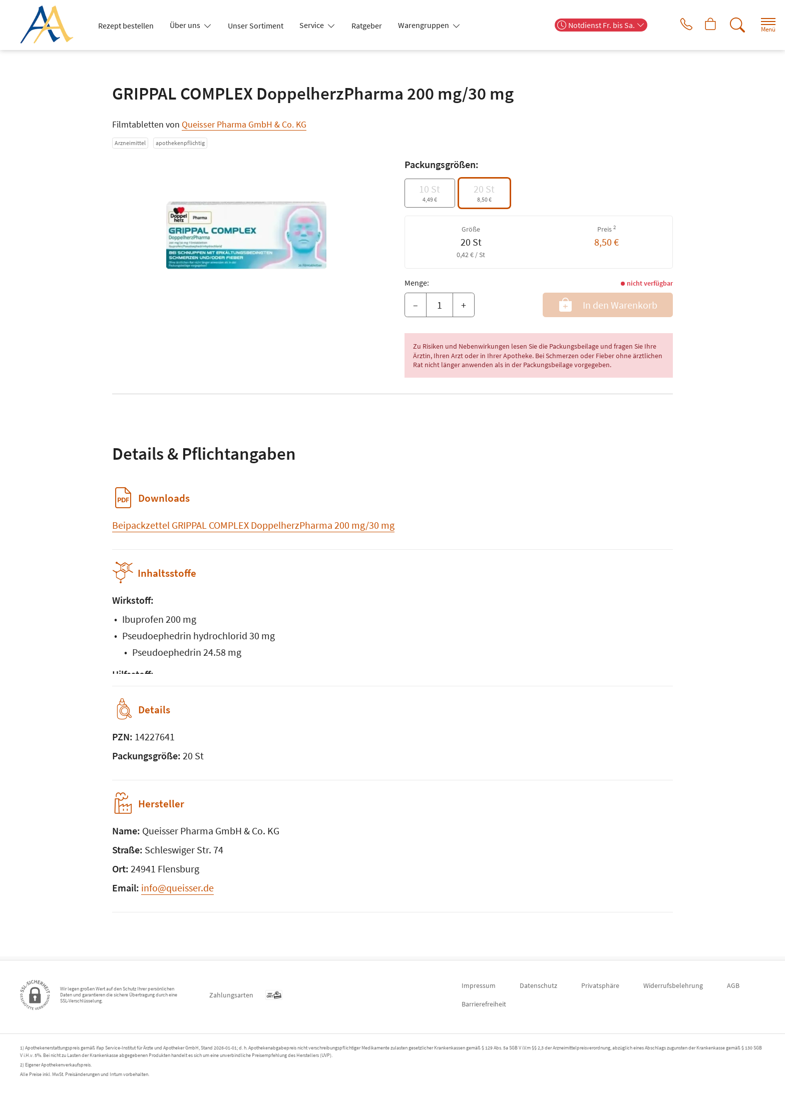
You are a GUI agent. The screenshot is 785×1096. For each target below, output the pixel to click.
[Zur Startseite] (50, 25)
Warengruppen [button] (424, 25)
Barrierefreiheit (484, 1003)
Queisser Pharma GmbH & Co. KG (244, 124)
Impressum (479, 985)
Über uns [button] (186, 25)
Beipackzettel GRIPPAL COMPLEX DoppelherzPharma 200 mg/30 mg (253, 525)
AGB (733, 985)
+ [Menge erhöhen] (463, 305)
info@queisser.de (177, 891)
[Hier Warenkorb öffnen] (702, 25)
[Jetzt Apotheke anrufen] (674, 25)
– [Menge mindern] (415, 305)
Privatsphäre (600, 985)
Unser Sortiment (255, 26)
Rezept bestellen (126, 26)
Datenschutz (538, 985)
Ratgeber (366, 26)
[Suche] (729, 25)
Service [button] (312, 25)
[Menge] (439, 305)
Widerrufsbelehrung (673, 985)
